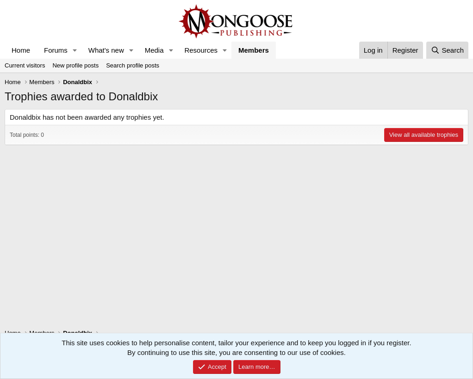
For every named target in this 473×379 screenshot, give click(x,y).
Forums (56, 50)
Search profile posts (132, 65)
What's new (106, 50)
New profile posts (75, 65)
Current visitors (25, 65)
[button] (74, 50)
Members (253, 50)
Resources (201, 50)
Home (21, 50)
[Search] (447, 50)
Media (154, 50)
